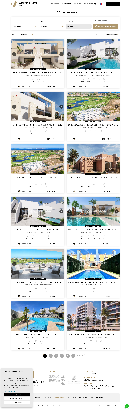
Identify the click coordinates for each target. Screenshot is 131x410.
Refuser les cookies (17, 402)
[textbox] (25, 21)
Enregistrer (24, 86)
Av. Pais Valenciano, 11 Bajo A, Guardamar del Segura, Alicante (101, 387)
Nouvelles (83, 398)
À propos (48, 398)
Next (61, 54)
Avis (91, 398)
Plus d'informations (9, 391)
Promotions (71, 398)
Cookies (49, 406)
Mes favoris (90, 4)
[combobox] (25, 21)
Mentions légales (34, 406)
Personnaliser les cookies (16, 398)
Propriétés (66, 4)
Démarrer (55, 4)
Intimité (43, 406)
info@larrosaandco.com (93, 380)
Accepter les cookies (17, 395)
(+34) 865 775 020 (91, 373)
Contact (77, 4)
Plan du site (57, 406)
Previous (13, 54)
